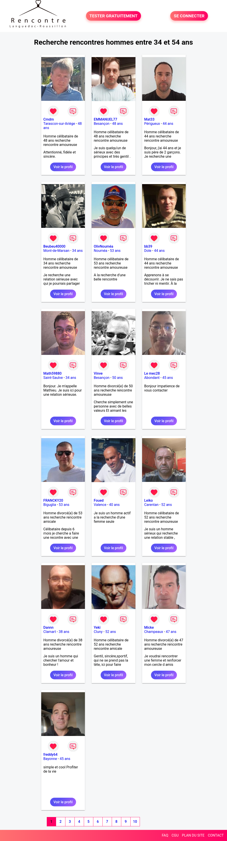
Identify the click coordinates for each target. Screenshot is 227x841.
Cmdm (48, 119)
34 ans (77, 251)
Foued (99, 500)
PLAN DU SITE (193, 835)
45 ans (167, 378)
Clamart (49, 632)
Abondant (152, 378)
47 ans (171, 632)
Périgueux (152, 123)
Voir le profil (62, 167)
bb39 (148, 246)
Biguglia (49, 505)
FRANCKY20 (53, 500)
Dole (147, 251)
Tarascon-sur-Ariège (59, 123)
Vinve (98, 373)
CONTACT (216, 835)
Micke (149, 627)
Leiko (148, 500)
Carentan (151, 505)
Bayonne (50, 759)
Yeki (97, 627)
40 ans (114, 505)
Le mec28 (152, 373)
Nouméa (100, 251)
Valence (100, 505)
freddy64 (50, 754)
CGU (175, 835)
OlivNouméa (103, 246)
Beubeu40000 (54, 246)
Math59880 (52, 373)
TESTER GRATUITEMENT (114, 15)
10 (135, 821)
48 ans (117, 123)
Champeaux (153, 632)
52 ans (166, 505)
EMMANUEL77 (105, 119)
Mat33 (149, 119)
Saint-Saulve (53, 378)
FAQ (165, 835)
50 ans (117, 378)
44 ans (168, 123)
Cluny (98, 632)
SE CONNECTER (189, 15)
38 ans (64, 632)
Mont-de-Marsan (56, 251)
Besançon (102, 123)
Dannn (48, 627)
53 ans (115, 251)
